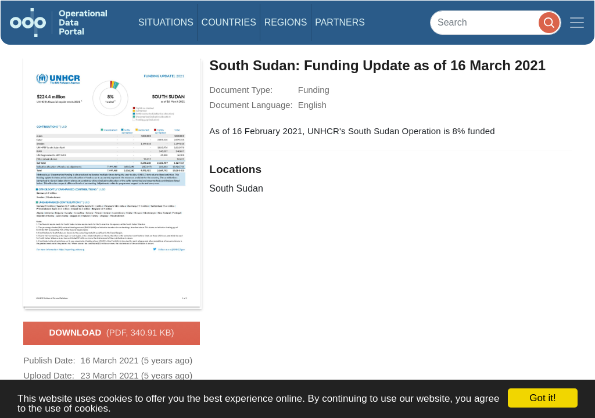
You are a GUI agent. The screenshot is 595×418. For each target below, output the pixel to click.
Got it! (542, 397)
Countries (229, 22)
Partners (340, 22)
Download (111, 333)
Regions (285, 22)
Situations (165, 22)
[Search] (495, 22)
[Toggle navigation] (577, 22)
